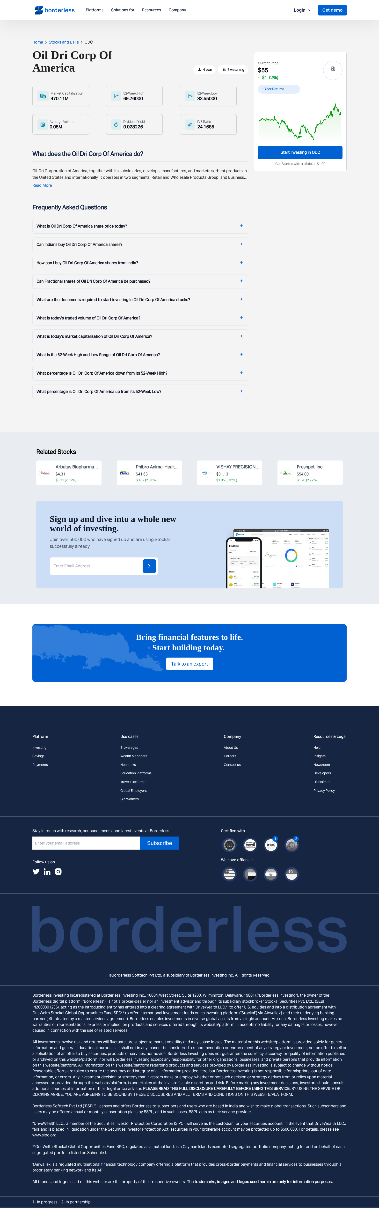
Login (302, 10)
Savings (38, 756)
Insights (319, 756)
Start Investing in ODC (300, 152)
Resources (151, 10)
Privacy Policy (324, 790)
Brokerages (129, 747)
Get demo (332, 10)
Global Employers (133, 790)
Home (37, 42)
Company (177, 10)
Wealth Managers (133, 756)
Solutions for (122, 10)
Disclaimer (321, 782)
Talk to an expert (189, 664)
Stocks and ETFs (64, 42)
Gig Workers (129, 799)
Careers (230, 756)
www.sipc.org (45, 1135)
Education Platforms (136, 773)
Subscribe (159, 843)
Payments (40, 765)
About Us (231, 747)
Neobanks (128, 765)
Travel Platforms (132, 782)
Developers (322, 773)
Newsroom (321, 765)
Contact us (232, 765)
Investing (39, 747)
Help (317, 747)
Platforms (94, 10)
